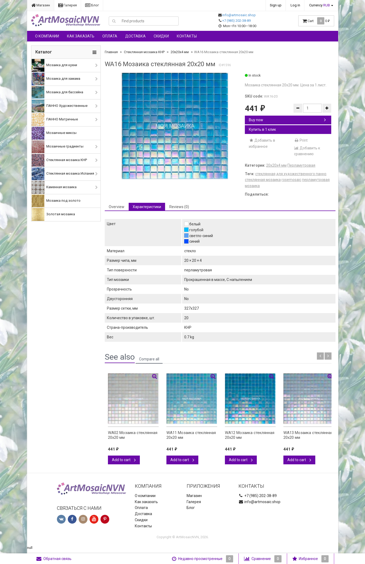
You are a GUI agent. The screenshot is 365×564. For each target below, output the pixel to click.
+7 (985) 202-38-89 (236, 21)
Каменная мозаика (54, 187)
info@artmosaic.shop (239, 15)
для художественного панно (301, 174)
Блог (92, 5)
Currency (319, 5)
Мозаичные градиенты (57, 146)
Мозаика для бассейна (57, 92)
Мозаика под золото (56, 201)
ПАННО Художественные (59, 106)
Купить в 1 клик (262, 129)
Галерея (67, 5)
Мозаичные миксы (54, 133)
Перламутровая (301, 165)
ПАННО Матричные (55, 119)
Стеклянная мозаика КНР (59, 160)
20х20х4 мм (180, 52)
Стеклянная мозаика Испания (63, 173)
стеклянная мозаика (263, 180)
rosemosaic (291, 180)
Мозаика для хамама (56, 79)
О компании (47, 36)
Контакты (187, 36)
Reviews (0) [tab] (179, 207)
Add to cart (124, 460)
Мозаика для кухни (54, 65)
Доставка (135, 36)
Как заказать (80, 36)
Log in (295, 5)
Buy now (287, 120)
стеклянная (265, 174)
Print (301, 140)
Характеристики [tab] (147, 207)
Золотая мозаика (53, 214)
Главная (111, 52)
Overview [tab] (116, 207)
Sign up (276, 5)
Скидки (161, 36)
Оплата (109, 36)
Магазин (40, 5)
